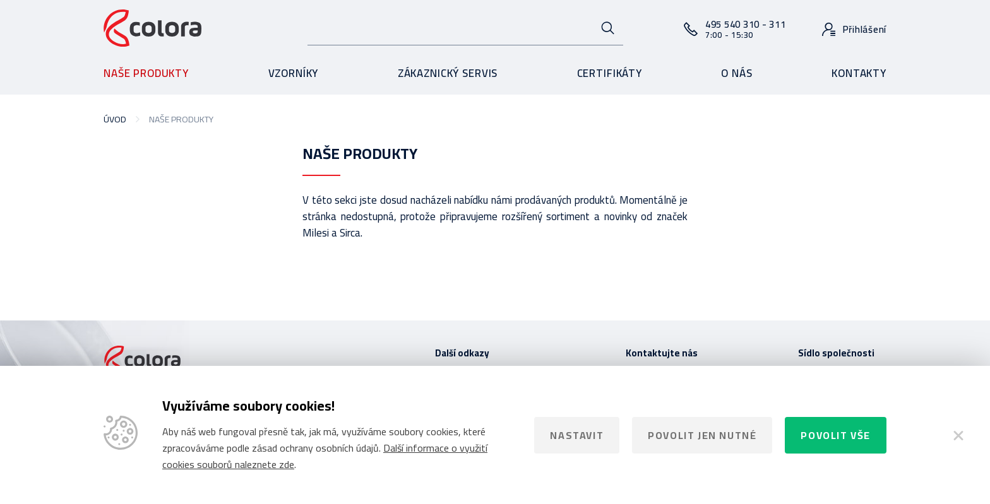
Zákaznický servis (448, 73)
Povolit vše (836, 435)
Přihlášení (865, 29)
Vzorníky (293, 73)
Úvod (115, 119)
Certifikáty (609, 73)
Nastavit (577, 435)
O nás (736, 73)
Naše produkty (146, 73)
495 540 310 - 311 (745, 28)
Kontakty (859, 73)
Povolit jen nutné (702, 435)
